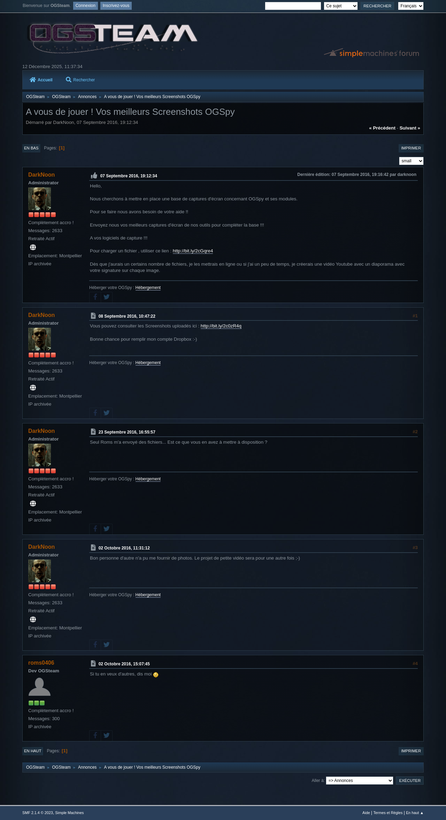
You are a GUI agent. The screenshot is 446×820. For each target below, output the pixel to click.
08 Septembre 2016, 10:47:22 (127, 315)
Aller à (318, 780)
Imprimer (411, 148)
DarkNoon (41, 175)
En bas (31, 148)
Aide (366, 813)
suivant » (410, 128)
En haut (32, 751)
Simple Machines (69, 813)
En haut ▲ (415, 813)
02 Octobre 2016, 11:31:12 (124, 548)
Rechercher (80, 79)
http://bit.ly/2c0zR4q (221, 325)
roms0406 (41, 663)
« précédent (382, 128)
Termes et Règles (387, 813)
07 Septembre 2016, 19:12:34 (128, 175)
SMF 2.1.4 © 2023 (37, 813)
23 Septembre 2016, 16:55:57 (127, 432)
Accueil (41, 79)
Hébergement (148, 287)
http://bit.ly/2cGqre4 (193, 250)
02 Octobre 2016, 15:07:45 (124, 664)
